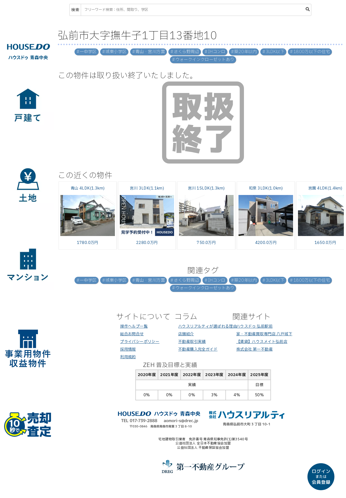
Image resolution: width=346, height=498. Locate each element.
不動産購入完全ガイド (197, 349)
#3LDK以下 (273, 52)
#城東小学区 (114, 52)
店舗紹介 (186, 334)
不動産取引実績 (192, 342)
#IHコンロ (214, 52)
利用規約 (128, 357)
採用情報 (128, 349)
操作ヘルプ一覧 (134, 326)
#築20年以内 (244, 52)
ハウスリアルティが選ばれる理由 (207, 326)
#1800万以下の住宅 (310, 52)
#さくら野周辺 (184, 52)
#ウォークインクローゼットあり (203, 60)
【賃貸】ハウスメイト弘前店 (261, 342)
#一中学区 (86, 52)
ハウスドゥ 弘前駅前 (254, 326)
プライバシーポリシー (139, 342)
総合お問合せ (132, 334)
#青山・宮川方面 (148, 52)
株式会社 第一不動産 (254, 349)
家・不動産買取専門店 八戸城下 (264, 334)
